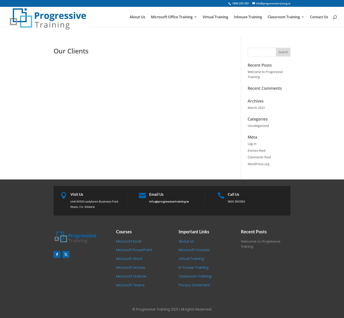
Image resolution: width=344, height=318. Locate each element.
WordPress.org (258, 164)
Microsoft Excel (128, 241)
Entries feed (256, 150)
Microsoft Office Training (172, 17)
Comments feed (259, 157)
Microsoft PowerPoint (134, 249)
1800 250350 (236, 201)
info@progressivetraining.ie (169, 201)
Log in (252, 144)
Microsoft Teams (130, 285)
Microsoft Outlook (131, 276)
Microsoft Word (129, 258)
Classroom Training (284, 17)
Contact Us (319, 17)
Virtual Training (215, 17)
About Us (137, 17)
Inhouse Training (248, 17)
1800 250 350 (240, 3)
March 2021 (256, 108)
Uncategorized (258, 126)
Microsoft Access (130, 267)
